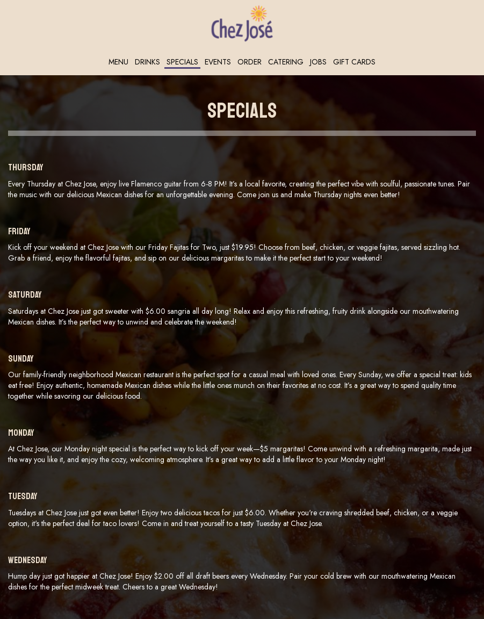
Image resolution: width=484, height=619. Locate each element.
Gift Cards (354, 61)
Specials (182, 61)
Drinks (147, 61)
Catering (286, 61)
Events (218, 61)
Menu (118, 61)
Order (249, 61)
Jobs (318, 61)
